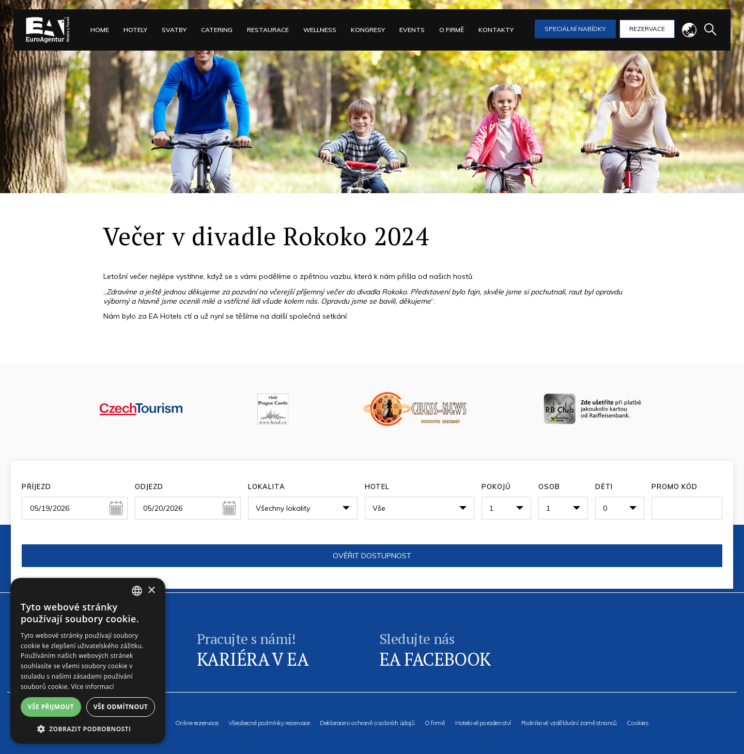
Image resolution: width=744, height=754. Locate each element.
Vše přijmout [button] (51, 706)
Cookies (637, 723)
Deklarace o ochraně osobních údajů (367, 723)
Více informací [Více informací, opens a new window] (92, 686)
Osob (549, 486)
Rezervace (647, 29)
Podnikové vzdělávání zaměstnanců (569, 723)
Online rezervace (197, 723)
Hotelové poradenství (483, 723)
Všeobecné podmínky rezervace (269, 723)
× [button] (151, 590)
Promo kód (674, 486)
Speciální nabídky (575, 29)
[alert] (87, 661)
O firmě (435, 723)
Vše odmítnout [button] (121, 706)
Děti (604, 486)
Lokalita (266, 486)
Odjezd (149, 486)
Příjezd (36, 486)
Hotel (377, 486)
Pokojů (496, 486)
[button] (88, 728)
